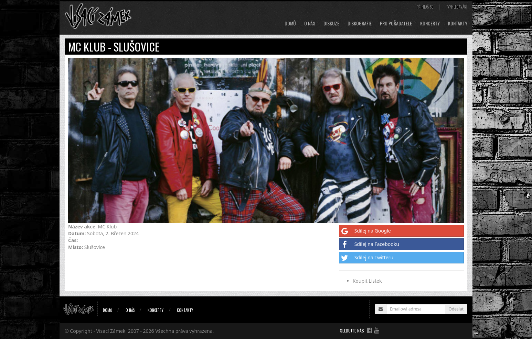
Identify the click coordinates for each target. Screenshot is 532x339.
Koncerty (430, 23)
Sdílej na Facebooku (369, 244)
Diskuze (331, 23)
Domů (290, 23)
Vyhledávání (457, 7)
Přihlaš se (425, 7)
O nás (309, 23)
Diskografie (360, 23)
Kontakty (457, 23)
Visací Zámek (111, 331)
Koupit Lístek (367, 281)
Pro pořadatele (396, 23)
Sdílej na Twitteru (366, 257)
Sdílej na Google (365, 230)
